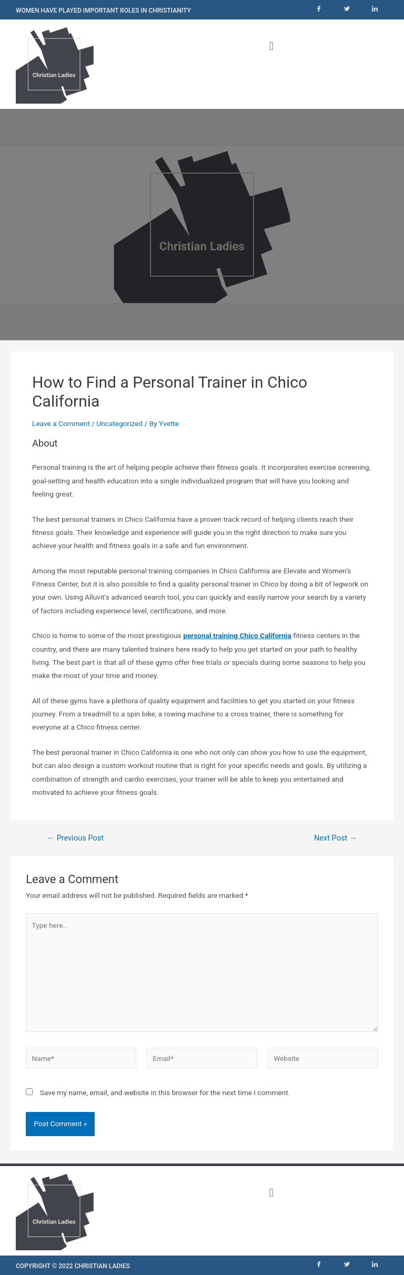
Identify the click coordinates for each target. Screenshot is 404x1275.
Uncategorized (119, 423)
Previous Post (75, 838)
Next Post (335, 838)
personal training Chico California (237, 635)
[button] (271, 46)
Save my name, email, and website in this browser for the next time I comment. (165, 1092)
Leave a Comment (61, 423)
